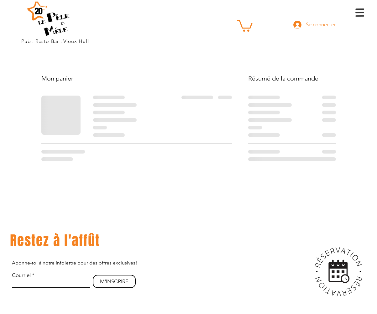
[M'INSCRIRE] (114, 281)
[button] (245, 25)
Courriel (21, 275)
